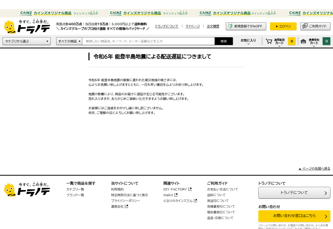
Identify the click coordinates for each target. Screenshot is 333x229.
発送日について (218, 200)
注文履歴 (213, 26)
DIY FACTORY (175, 189)
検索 (224, 41)
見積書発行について (221, 206)
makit (168, 194)
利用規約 (117, 189)
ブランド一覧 (75, 194)
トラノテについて (294, 192)
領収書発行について (221, 212)
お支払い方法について (222, 189)
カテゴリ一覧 (75, 189)
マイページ (192, 26)
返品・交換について (220, 217)
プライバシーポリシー (125, 200)
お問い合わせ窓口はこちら (294, 216)
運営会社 (117, 206)
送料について (216, 194)
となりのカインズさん (178, 200)
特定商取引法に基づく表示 (129, 194)
